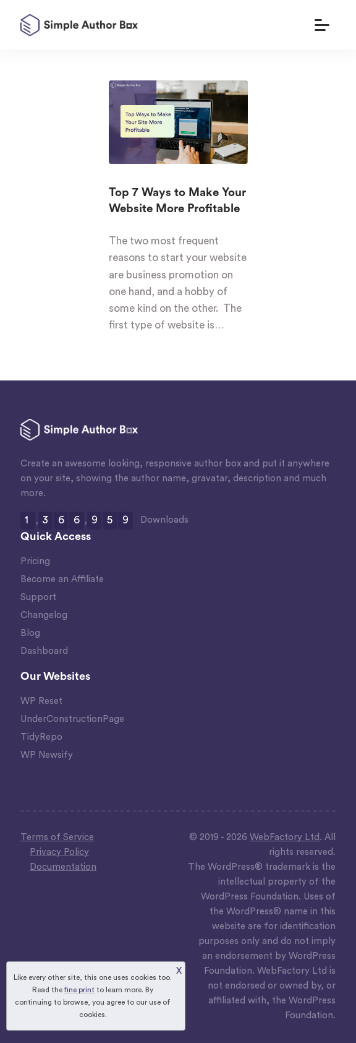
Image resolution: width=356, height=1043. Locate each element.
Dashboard (44, 651)
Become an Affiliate (62, 579)
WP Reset (41, 701)
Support (38, 597)
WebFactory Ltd (285, 837)
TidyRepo (41, 737)
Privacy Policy (59, 852)
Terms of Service (57, 837)
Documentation (63, 867)
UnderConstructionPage (72, 719)
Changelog (43, 615)
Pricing (35, 561)
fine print (79, 990)
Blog (30, 633)
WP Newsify (46, 755)
